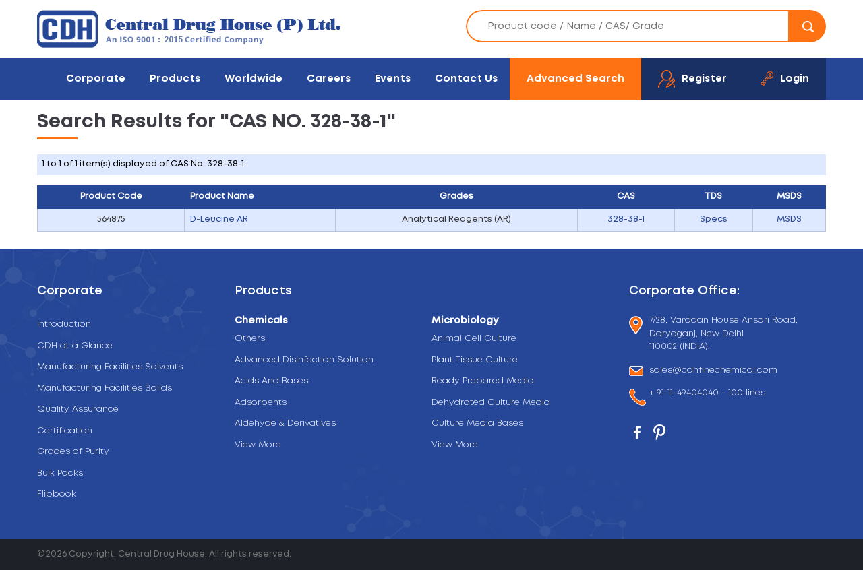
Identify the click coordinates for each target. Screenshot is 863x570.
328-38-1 (626, 219)
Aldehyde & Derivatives (285, 423)
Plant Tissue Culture (475, 360)
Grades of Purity (73, 451)
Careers (329, 78)
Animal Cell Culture (474, 338)
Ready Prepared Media (483, 381)
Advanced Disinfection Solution (304, 360)
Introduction (64, 324)
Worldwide (253, 78)
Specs (713, 219)
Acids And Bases (271, 381)
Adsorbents (261, 402)
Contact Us (466, 78)
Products (175, 78)
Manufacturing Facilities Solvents (110, 366)
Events (393, 78)
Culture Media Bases (477, 423)
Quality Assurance (78, 409)
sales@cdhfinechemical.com (713, 371)
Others (250, 338)
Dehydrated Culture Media (491, 402)
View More (258, 445)
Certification (64, 430)
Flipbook (56, 494)
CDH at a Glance (75, 346)
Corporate (95, 78)
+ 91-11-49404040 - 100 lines (707, 394)
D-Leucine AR (219, 219)
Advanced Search (575, 78)
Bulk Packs (60, 473)
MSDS (789, 219)
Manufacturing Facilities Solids (104, 388)
